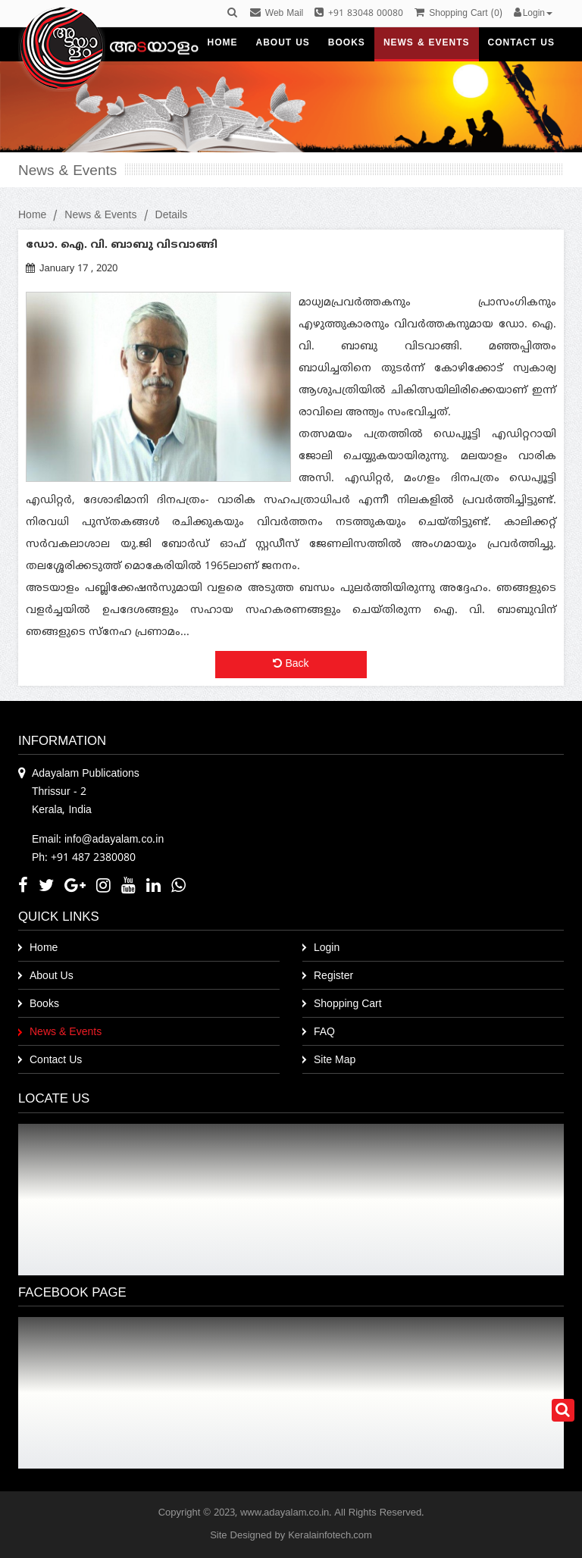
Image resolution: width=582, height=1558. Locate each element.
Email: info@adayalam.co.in (98, 840)
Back (290, 664)
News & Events (100, 215)
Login (327, 948)
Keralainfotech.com (330, 1536)
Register (333, 976)
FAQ (324, 1032)
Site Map (334, 1060)
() (458, 14)
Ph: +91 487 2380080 (84, 858)
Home (32, 215)
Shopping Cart (348, 1004)
